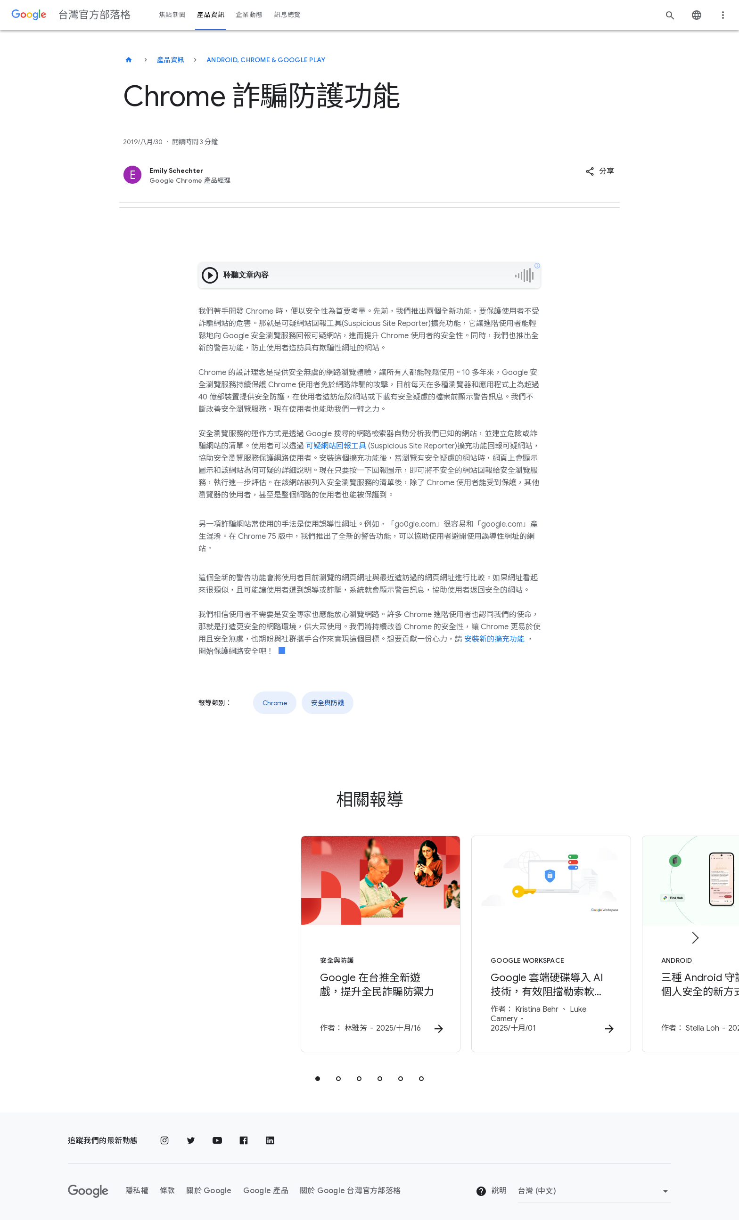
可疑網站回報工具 (336, 446)
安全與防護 (327, 703)
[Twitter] (191, 1134)
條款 (167, 1184)
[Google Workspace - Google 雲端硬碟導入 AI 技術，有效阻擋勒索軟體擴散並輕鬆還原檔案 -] (493, 941)
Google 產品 (265, 1184)
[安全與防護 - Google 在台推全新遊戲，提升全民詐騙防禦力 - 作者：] (246, 941)
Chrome (275, 703)
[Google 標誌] (88, 1184)
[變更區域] (594, 1184)
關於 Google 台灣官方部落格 (350, 1184)
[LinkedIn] (270, 1134)
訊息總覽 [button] (287, 15)
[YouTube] (217, 1134)
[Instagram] (164, 1134)
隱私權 (136, 1184)
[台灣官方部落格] (128, 60)
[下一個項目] (695, 935)
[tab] (317, 1072)
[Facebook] (243, 1134)
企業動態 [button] (249, 15)
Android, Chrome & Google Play (265, 60)
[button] (599, 171)
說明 (491, 1185)
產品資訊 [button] (210, 15)
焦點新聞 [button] (172, 15)
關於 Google (208, 1184)
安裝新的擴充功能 (494, 639)
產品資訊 (170, 60)
